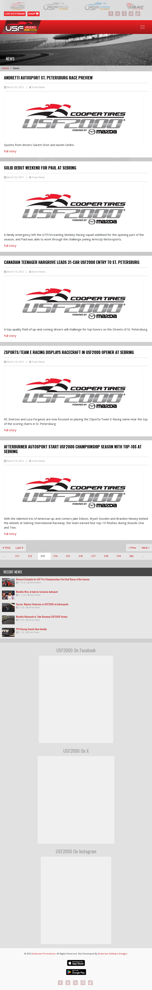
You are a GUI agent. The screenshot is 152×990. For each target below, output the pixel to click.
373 (43, 556)
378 (106, 556)
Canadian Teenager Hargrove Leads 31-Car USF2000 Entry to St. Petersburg (71, 262)
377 (93, 556)
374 (55, 556)
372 (30, 556)
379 (119, 556)
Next (145, 548)
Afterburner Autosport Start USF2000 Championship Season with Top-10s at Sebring (73, 449)
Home (5, 68)
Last (19, 548)
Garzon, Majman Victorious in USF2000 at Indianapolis (42, 604)
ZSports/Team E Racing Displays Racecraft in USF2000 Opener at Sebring (69, 352)
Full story (10, 151)
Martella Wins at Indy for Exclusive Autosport (37, 591)
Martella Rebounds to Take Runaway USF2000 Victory (41, 616)
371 (17, 556)
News (16, 68)
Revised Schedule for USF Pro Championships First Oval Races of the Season (52, 579)
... (3, 556)
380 (131, 556)
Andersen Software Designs (112, 953)
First (6, 548)
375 (68, 556)
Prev (132, 548)
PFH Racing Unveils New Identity (31, 629)
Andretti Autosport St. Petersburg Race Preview (48, 78)
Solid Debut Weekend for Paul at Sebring (40, 168)
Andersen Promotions (43, 953)
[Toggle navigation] (142, 27)
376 (81, 556)
